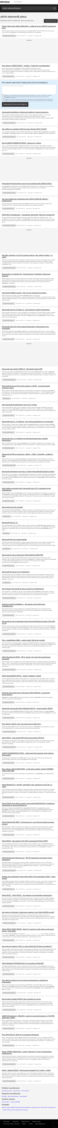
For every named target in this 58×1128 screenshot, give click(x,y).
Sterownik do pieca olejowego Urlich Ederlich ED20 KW (22, 555)
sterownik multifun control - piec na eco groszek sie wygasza (24, 293)
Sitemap (24, 1123)
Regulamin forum (25, 1121)
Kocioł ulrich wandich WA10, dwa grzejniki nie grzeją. (21, 999)
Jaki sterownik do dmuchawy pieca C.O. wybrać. (19, 405)
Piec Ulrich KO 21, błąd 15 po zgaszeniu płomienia (20, 1035)
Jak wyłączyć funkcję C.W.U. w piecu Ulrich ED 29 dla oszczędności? (27, 946)
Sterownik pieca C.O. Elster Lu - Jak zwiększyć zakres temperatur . (26, 310)
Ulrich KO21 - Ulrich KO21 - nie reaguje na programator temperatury (27, 895)
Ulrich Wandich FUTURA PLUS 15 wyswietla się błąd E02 (23, 963)
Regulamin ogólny (36, 1121)
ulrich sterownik (25, 1090)
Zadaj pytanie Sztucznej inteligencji (15, 104)
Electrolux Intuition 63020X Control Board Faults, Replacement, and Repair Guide (21, 1107)
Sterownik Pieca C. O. (10, 522)
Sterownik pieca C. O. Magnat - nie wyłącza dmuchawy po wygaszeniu (27, 421)
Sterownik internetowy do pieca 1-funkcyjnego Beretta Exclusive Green (28, 471)
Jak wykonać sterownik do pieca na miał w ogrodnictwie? (23, 589)
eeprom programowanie (13, 1096)
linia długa (4, 1096)
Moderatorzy (16, 1121)
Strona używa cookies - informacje (11, 1123)
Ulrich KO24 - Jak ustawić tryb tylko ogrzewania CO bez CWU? (25, 841)
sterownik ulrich (16, 1090)
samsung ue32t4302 (15, 1101)
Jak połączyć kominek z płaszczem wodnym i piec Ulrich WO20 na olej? (28, 912)
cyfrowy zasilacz (5, 1101)
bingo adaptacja (23, 1096)
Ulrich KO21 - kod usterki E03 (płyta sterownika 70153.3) (23, 738)
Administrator (6, 1121)
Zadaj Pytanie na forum (50, 20)
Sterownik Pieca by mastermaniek (14, 539)
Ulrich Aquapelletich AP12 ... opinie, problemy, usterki (21, 676)
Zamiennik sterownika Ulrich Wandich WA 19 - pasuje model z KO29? (27, 708)
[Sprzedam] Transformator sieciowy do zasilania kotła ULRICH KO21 (27, 183)
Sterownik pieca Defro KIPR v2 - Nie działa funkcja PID (22, 369)
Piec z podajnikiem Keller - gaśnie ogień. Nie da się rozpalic (23, 640)
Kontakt (31, 1123)
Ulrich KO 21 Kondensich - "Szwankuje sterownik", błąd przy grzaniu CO (28, 215)
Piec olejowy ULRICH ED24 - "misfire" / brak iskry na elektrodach (26, 66)
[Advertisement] (29, 51)
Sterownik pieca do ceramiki (12, 507)
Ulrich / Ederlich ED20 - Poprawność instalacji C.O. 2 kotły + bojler (26, 1070)
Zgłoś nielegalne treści (40, 1123)
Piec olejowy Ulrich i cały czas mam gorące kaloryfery (21, 724)
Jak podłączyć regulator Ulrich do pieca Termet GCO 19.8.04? (24, 129)
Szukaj (54, 8)
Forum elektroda (18, 1)
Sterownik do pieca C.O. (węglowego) (16, 572)
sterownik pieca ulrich (7, 1090)
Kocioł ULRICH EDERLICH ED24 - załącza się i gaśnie (21, 143)
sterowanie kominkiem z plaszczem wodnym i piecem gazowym (25, 112)
